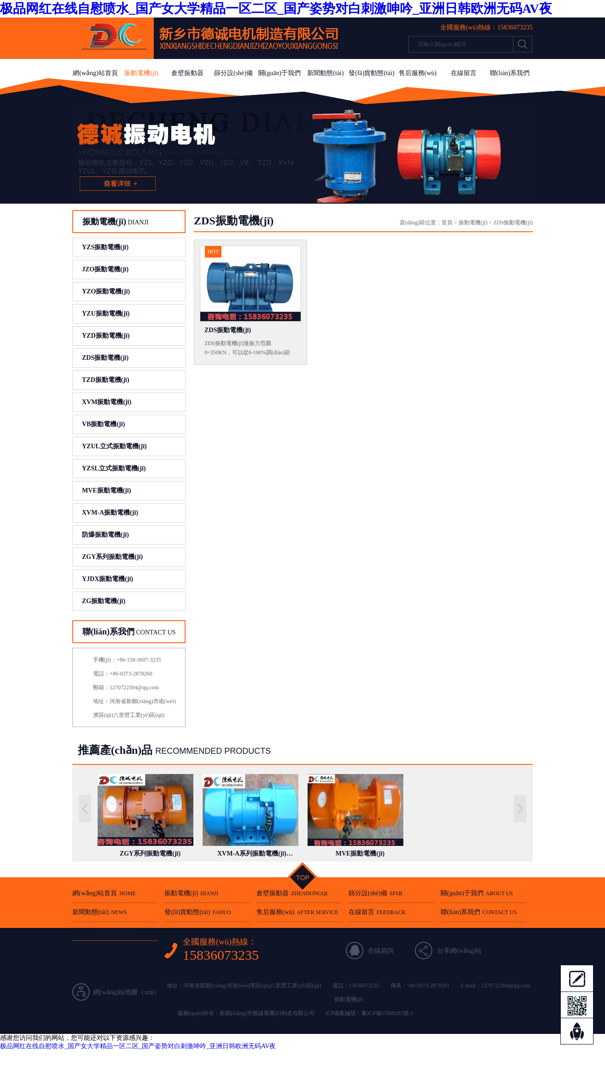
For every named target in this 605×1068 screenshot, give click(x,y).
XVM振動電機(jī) (106, 402)
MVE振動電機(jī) (106, 490)
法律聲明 (95, 101)
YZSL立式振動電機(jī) (113, 468)
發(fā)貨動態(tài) (372, 73)
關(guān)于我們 (279, 73)
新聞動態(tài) (325, 73)
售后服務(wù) (417, 73)
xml (149, 992)
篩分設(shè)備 (233, 73)
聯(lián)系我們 (509, 73)
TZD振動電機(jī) (105, 379)
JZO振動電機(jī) (105, 269)
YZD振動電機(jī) (105, 335)
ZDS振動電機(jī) (105, 357)
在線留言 (464, 73)
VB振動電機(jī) (103, 424)
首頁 (447, 222)
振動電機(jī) (141, 73)
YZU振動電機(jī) (105, 313)
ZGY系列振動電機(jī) (112, 556)
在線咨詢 (381, 950)
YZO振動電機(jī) (106, 291)
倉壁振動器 (187, 73)
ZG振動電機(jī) (103, 601)
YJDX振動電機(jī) (107, 578)
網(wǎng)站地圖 (115, 992)
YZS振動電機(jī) (105, 247)
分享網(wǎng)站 (459, 950)
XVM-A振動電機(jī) (110, 512)
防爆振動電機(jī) (105, 534)
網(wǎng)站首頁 (95, 73)
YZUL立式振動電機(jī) (114, 446)
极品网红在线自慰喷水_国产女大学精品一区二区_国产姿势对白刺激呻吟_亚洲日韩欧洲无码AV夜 (276, 8)
